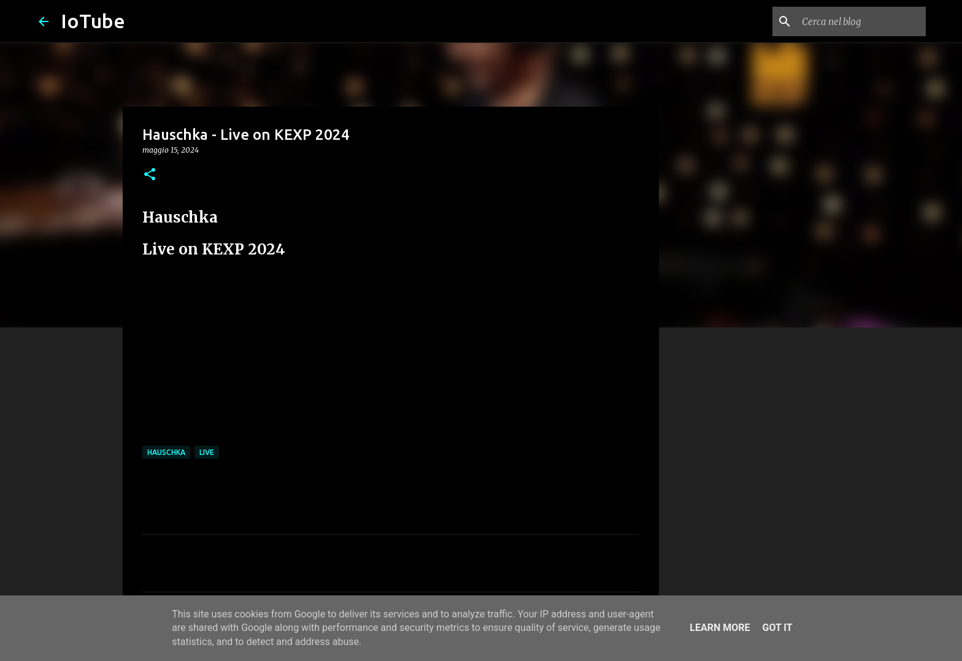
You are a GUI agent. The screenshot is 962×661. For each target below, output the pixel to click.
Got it (777, 627)
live (206, 452)
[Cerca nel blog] (861, 21)
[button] (149, 175)
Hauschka (166, 452)
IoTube (93, 21)
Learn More (720, 627)
